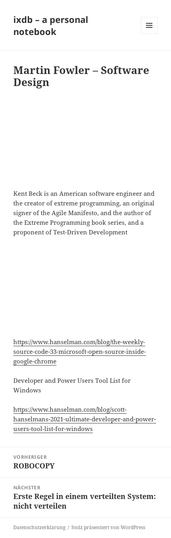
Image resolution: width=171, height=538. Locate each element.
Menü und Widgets (149, 33)
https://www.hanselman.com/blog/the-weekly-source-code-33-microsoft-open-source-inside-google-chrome (79, 351)
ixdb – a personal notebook (50, 25)
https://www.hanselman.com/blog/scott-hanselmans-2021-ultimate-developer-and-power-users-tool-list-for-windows (84, 419)
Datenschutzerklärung (39, 527)
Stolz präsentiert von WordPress (108, 527)
